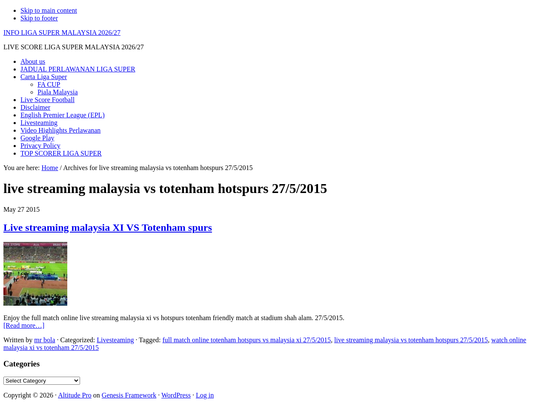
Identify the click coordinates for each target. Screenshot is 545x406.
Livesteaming (115, 340)
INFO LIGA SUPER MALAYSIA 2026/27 (61, 32)
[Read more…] (23, 325)
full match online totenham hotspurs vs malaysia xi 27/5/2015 (246, 340)
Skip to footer (39, 18)
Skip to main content (48, 10)
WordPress (176, 395)
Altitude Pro (75, 395)
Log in (205, 395)
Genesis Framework (129, 395)
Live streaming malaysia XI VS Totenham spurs (107, 227)
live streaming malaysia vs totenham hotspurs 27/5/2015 (411, 340)
